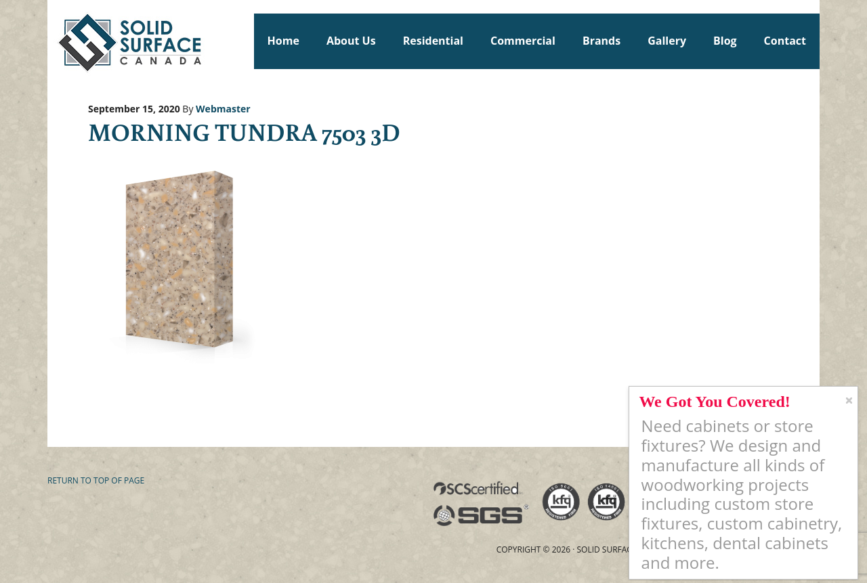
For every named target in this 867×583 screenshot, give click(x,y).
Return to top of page (95, 480)
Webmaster (223, 108)
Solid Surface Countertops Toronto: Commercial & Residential (53, 40)
